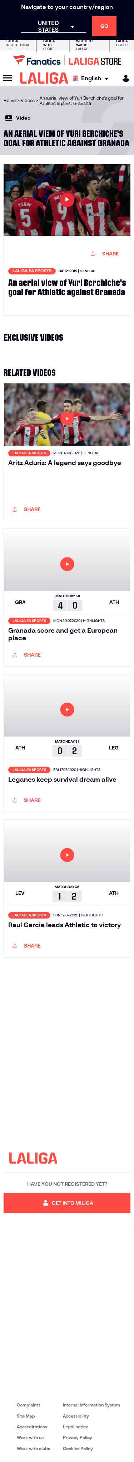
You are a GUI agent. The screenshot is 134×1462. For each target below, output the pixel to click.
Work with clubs (33, 1448)
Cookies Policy (78, 1448)
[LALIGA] (44, 78)
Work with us (30, 1437)
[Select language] (92, 78)
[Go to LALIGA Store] (67, 60)
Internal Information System (91, 1405)
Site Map (26, 1416)
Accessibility (76, 1416)
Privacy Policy (77, 1437)
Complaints (28, 1405)
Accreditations (32, 1426)
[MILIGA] (123, 78)
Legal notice (75, 1426)
